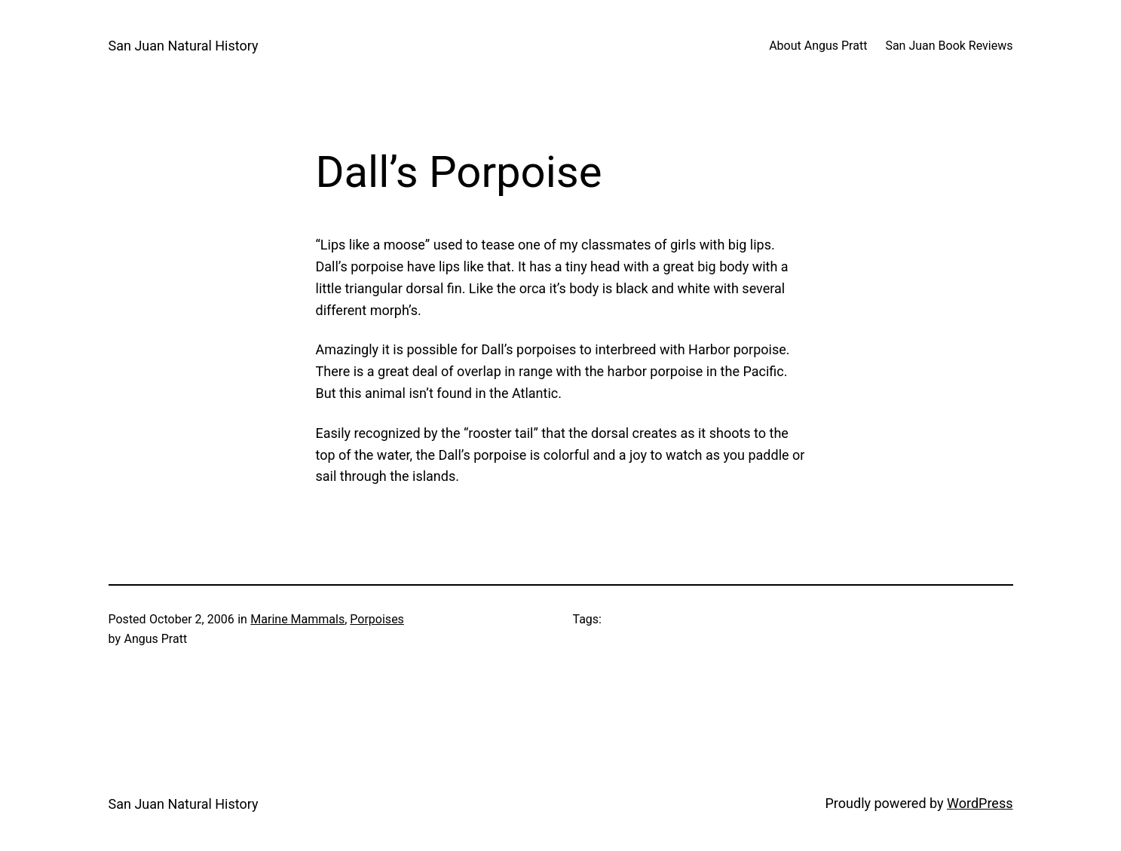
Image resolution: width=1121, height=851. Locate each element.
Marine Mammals (297, 619)
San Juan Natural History (184, 46)
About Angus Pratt (818, 45)
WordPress (979, 803)
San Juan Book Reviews (948, 45)
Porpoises (377, 619)
